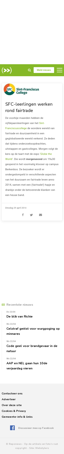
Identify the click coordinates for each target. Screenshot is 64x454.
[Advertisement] (32, 32)
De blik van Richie (19, 316)
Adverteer (9, 399)
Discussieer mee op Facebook (36, 428)
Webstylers (42, 448)
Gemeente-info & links (17, 417)
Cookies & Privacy (14, 411)
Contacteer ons (12, 393)
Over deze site (12, 405)
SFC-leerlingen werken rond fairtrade (29, 107)
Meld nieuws (44, 70)
